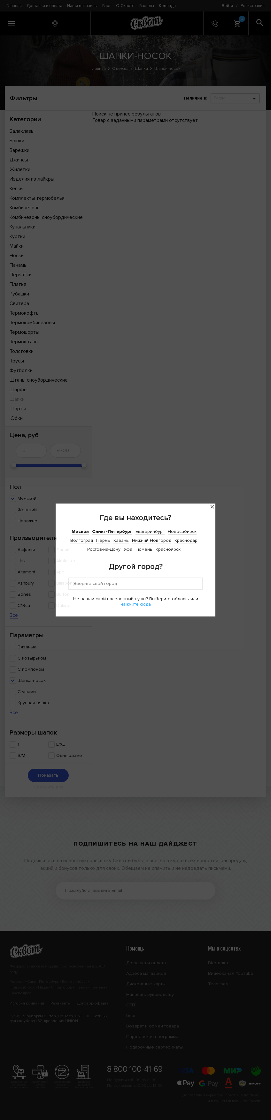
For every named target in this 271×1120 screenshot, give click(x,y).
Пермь (103, 540)
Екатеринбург (150, 531)
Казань (121, 540)
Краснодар (185, 540)
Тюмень (144, 549)
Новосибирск (182, 531)
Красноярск (168, 549)
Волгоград (81, 540)
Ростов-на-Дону (103, 549)
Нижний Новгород (151, 540)
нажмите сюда (135, 604)
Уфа (128, 549)
